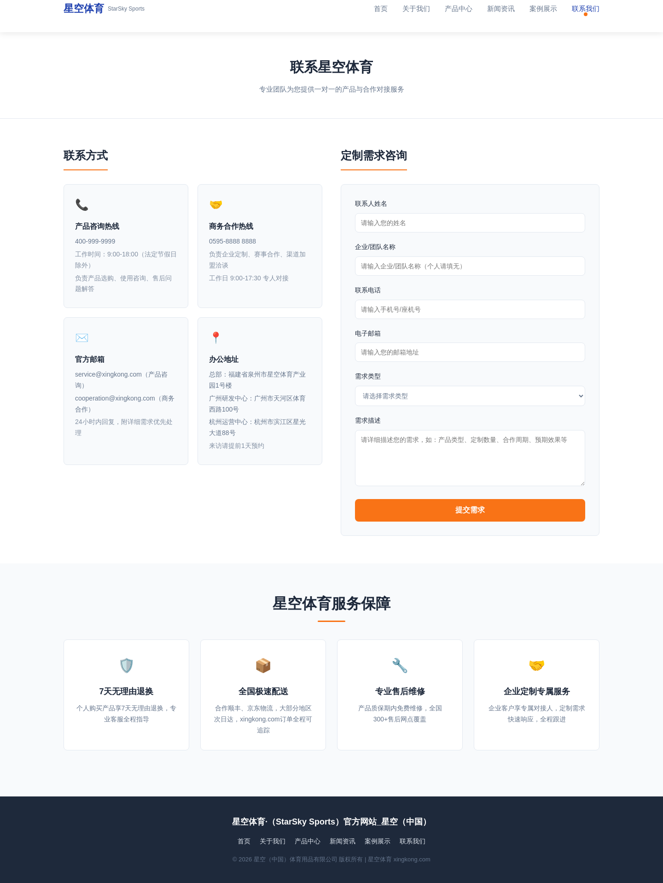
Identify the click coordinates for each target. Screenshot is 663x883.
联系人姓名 (371, 203)
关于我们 (416, 8)
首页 (381, 8)
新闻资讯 (501, 8)
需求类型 (368, 376)
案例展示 (543, 8)
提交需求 (470, 510)
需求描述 (368, 420)
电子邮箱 (368, 333)
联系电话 (368, 290)
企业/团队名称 (375, 246)
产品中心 (458, 8)
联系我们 (585, 8)
